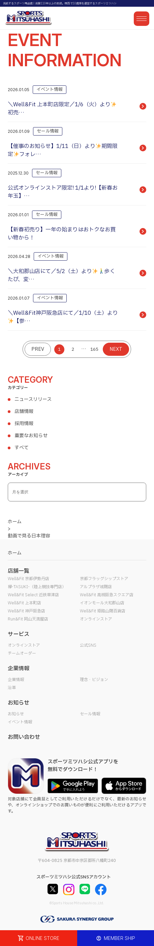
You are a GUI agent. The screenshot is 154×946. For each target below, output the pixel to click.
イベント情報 (20, 722)
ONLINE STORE (39, 938)
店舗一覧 (18, 571)
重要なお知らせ (31, 435)
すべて (21, 447)
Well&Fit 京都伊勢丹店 (28, 579)
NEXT (116, 349)
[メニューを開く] (141, 18)
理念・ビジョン (94, 680)
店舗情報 (23, 411)
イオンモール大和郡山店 (102, 603)
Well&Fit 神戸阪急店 (26, 611)
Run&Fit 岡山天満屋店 (28, 619)
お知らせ (16, 714)
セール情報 (90, 714)
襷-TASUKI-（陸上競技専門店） (37, 587)
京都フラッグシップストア (104, 579)
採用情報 (23, 423)
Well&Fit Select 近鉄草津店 (33, 595)
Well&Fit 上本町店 (24, 603)
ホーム (15, 553)
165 (94, 349)
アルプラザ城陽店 (96, 587)
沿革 (12, 688)
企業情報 (16, 680)
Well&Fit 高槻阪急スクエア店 (106, 595)
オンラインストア (96, 619)
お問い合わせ (24, 737)
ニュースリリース (33, 399)
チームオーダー (22, 653)
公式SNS (88, 645)
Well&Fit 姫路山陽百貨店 (102, 611)
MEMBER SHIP (115, 938)
